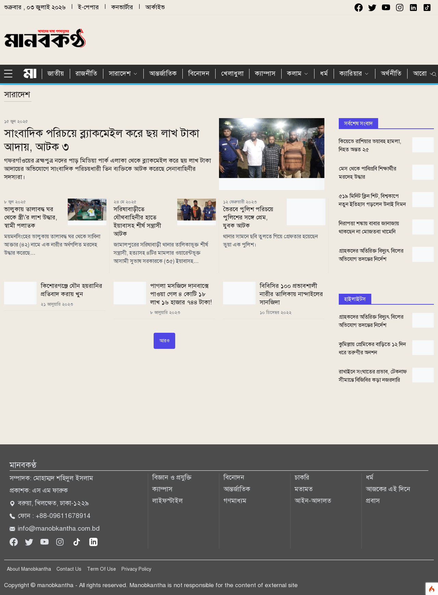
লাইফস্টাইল (167, 501)
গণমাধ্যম (234, 501)
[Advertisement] (291, 38)
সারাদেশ (17, 94)
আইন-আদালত (313, 501)
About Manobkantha (29, 569)
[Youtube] (45, 541)
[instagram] (400, 7)
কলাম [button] (294, 73)
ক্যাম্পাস (265, 73)
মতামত (304, 489)
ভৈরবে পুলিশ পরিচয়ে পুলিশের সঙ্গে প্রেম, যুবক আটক (248, 217)
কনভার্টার (122, 7)
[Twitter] (30, 541)
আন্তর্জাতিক (163, 73)
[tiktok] (77, 541)
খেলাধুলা (232, 73)
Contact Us (68, 569)
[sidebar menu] (11, 73)
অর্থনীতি (391, 73)
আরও (164, 341)
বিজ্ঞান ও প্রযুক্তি (172, 477)
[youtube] (386, 7)
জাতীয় (56, 73)
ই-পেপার (88, 7)
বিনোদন (199, 73)
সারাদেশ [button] (120, 73)
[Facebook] (15, 541)
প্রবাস (373, 501)
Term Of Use (101, 569)
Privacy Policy (136, 569)
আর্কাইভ (155, 7)
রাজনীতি (87, 73)
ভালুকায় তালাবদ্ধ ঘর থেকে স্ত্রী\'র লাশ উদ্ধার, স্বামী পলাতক (30, 217)
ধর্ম (324, 73)
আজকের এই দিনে (388, 489)
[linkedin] (93, 541)
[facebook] (358, 7)
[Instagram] (61, 541)
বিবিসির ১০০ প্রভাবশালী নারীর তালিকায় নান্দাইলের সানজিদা (291, 294)
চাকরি (302, 477)
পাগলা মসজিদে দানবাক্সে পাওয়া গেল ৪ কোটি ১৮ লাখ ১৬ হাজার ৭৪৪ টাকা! (181, 294)
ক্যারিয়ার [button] (350, 73)
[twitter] (372, 7)
